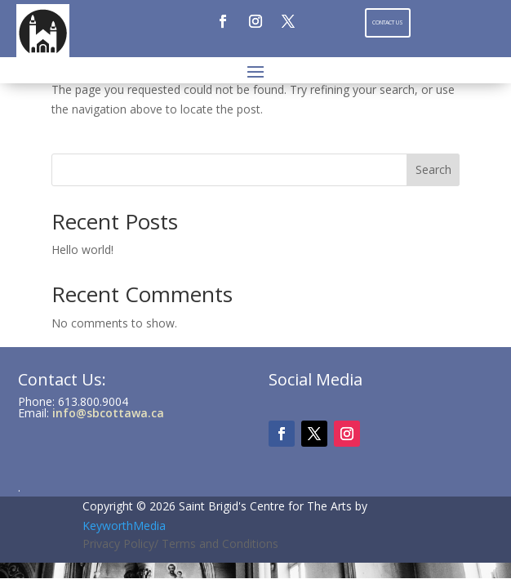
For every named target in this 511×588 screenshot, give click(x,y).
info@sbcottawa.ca (108, 413)
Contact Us (387, 22)
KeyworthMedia (124, 525)
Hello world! (82, 249)
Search (433, 169)
